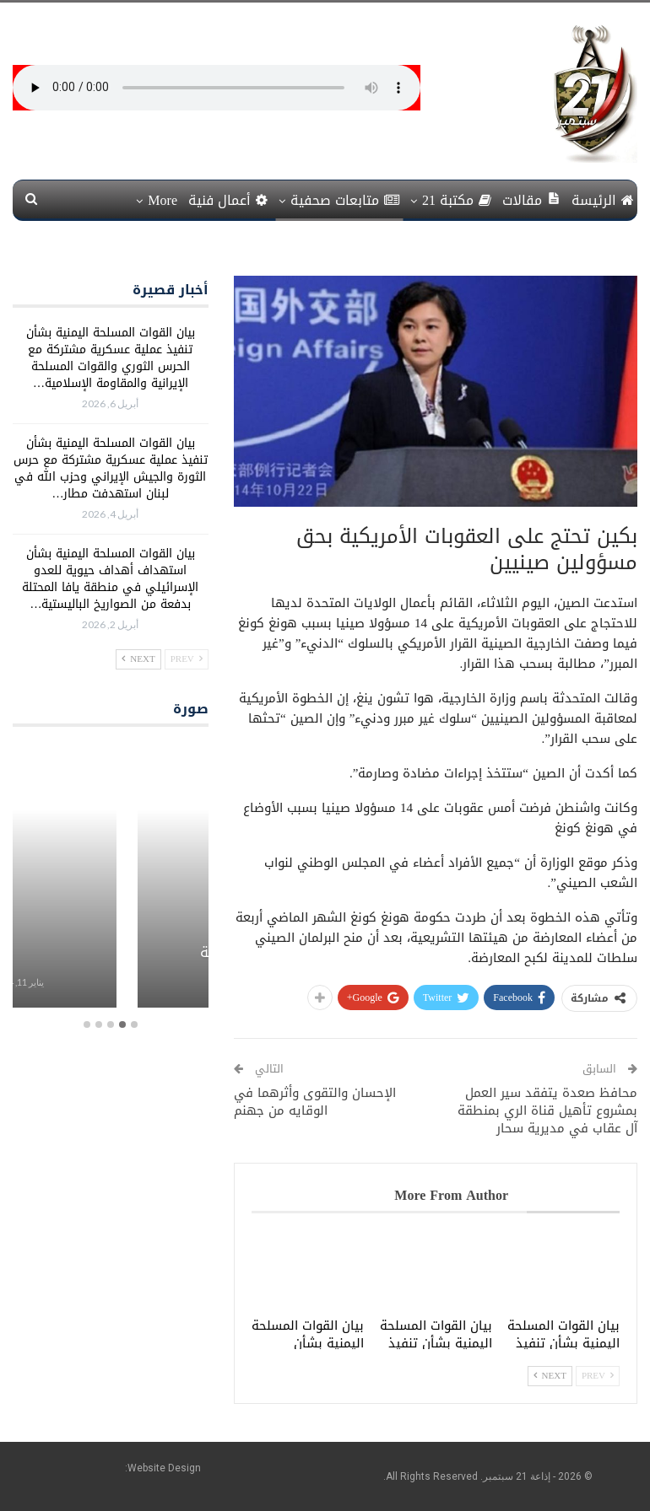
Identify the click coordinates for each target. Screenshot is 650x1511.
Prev (598, 1376)
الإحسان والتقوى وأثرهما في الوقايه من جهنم (315, 1101)
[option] (111, 877)
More (162, 200)
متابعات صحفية (344, 200)
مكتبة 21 (456, 200)
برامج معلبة (110, 951)
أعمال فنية (228, 200)
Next (550, 1376)
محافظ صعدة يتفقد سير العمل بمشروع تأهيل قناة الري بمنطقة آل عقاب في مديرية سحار (547, 1110)
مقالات (531, 200)
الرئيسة (602, 200)
